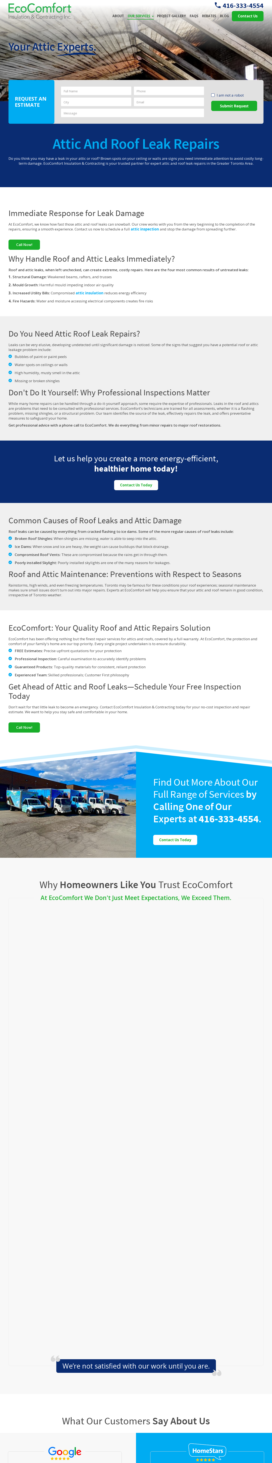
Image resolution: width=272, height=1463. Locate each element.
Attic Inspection (167, 1374)
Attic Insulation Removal (174, 1407)
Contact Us (248, 16)
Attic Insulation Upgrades (175, 1399)
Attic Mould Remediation (175, 1416)
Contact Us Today (136, 485)
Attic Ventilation (167, 1391)
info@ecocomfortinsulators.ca (110, 1404)
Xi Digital (255, 1452)
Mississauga (136, 1314)
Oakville (26, 1326)
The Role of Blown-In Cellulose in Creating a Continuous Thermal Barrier (238, 1379)
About (118, 16)
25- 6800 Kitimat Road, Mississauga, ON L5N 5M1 (107, 1388)
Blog (224, 16)
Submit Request (234, 106)
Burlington (100, 1302)
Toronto (99, 1326)
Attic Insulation (167, 1382)
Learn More (225, 1417)
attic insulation (89, 293)
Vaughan (136, 1326)
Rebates (209, 16)
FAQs (194, 16)
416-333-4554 (239, 5)
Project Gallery (171, 16)
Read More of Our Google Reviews (65, 1192)
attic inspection (145, 229)
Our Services (139, 16)
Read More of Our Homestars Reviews (207, 1207)
